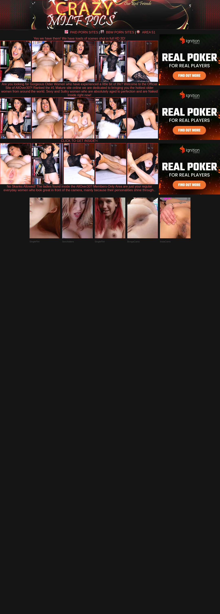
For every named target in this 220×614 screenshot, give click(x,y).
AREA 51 (146, 32)
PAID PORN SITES (81, 32)
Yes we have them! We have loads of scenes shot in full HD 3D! (79, 38)
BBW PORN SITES (117, 32)
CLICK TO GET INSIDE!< (79, 140)
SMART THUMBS (117, 519)
